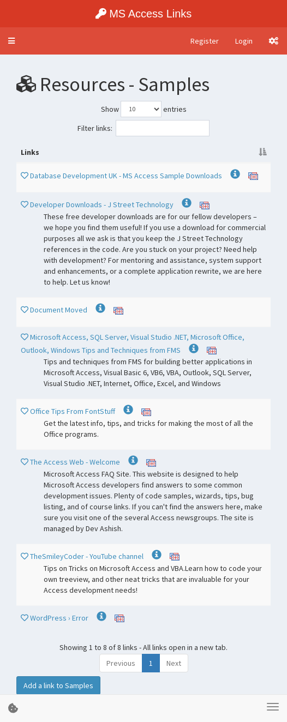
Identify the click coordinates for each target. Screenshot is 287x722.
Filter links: (143, 128)
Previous (120, 663)
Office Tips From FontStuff (73, 411)
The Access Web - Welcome (76, 462)
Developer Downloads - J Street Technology (102, 204)
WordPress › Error (60, 618)
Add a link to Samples (58, 685)
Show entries (144, 109)
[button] (11, 41)
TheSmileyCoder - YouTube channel (87, 556)
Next (173, 663)
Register (204, 41)
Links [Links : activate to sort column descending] (30, 152)
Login (244, 41)
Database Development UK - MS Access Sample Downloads (127, 175)
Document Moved (59, 310)
